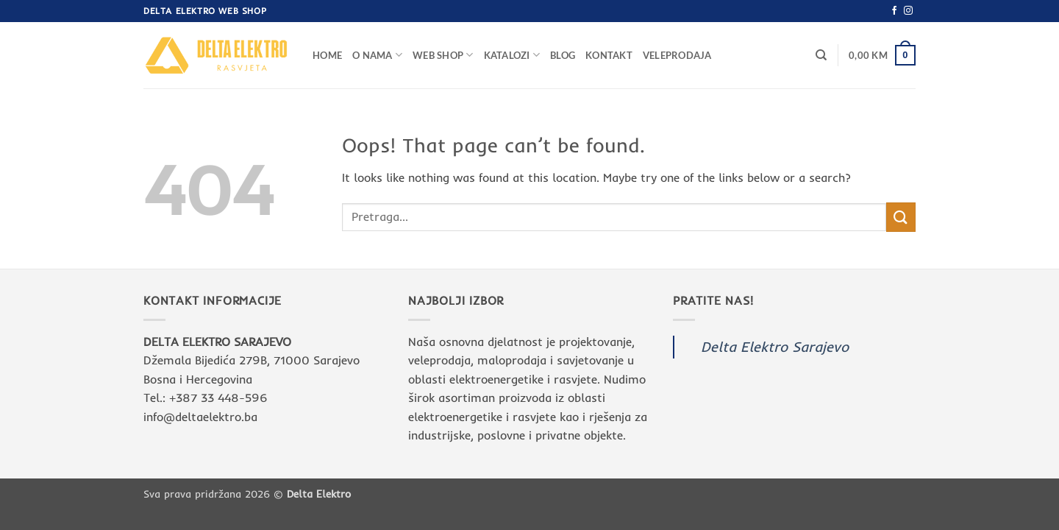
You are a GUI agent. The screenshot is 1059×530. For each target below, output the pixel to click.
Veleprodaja (677, 55)
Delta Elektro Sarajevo (775, 347)
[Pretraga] (821, 55)
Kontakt (608, 55)
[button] (882, 55)
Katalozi (512, 55)
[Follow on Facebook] (894, 11)
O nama (377, 55)
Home (327, 55)
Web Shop (443, 55)
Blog (562, 55)
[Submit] (901, 216)
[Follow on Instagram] (908, 11)
